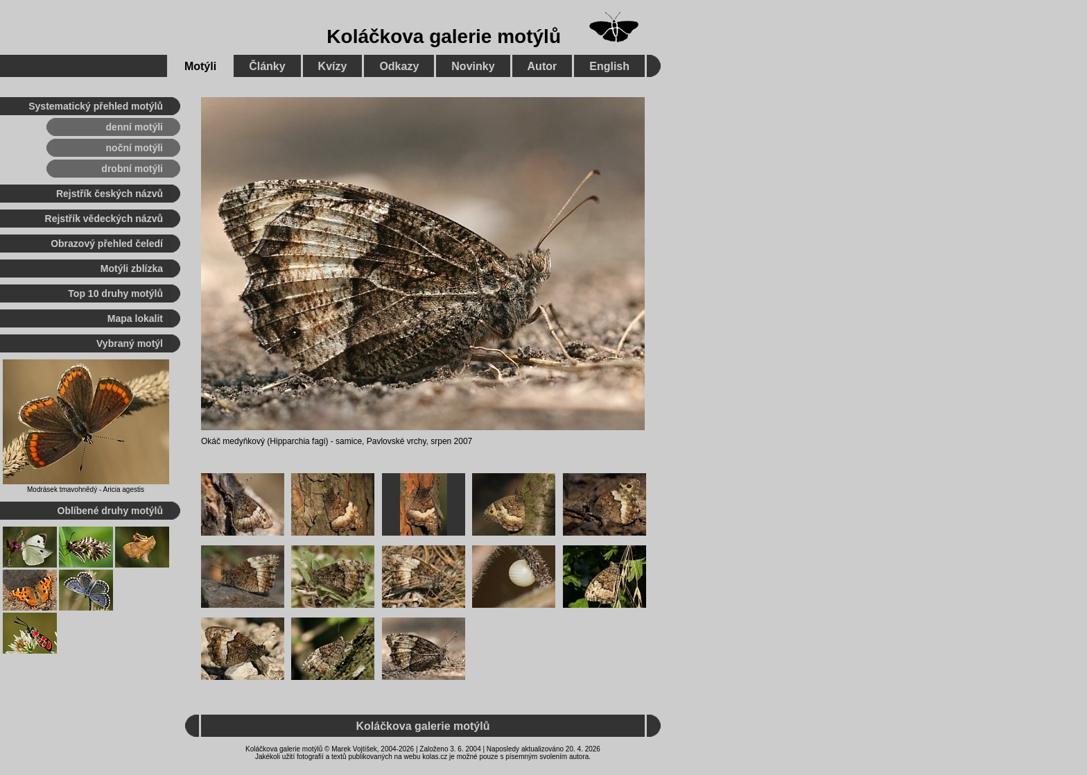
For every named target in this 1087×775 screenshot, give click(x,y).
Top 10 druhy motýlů (115, 293)
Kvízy (332, 66)
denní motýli (134, 127)
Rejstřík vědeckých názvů (104, 218)
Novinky (472, 66)
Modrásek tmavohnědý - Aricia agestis (85, 489)
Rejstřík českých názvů (109, 193)
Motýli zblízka (132, 268)
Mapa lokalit (135, 318)
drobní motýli (132, 168)
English (609, 66)
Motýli (200, 66)
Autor (542, 66)
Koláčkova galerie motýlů (444, 36)
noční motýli (134, 147)
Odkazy (399, 66)
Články (267, 66)
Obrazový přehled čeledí (107, 243)
